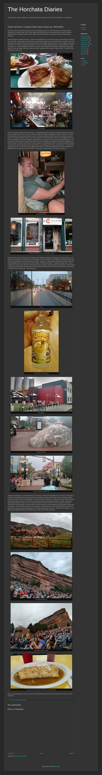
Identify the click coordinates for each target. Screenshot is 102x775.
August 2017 (84, 46)
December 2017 (85, 38)
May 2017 (83, 52)
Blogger (58, 766)
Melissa (84, 29)
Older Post (72, 753)
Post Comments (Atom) (21, 756)
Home (41, 753)
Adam (83, 27)
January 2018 (84, 36)
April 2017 (83, 54)
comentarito (85, 63)
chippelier (84, 61)
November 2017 (85, 40)
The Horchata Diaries (35, 9)
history (84, 65)
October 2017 (84, 42)
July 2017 (83, 48)
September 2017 (85, 44)
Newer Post (11, 753)
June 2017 (83, 50)
